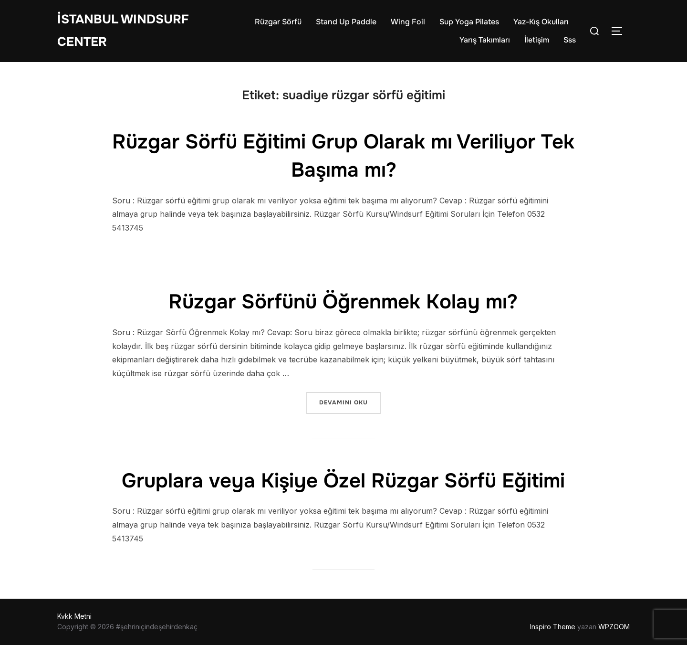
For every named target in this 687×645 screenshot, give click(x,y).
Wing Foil (408, 22)
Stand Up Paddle (346, 22)
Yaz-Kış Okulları (541, 22)
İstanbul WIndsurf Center (123, 30)
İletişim (536, 40)
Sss (569, 40)
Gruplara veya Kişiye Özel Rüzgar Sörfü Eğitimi (343, 481)
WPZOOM (614, 627)
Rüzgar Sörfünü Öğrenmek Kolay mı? (343, 302)
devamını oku (350, 401)
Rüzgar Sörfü (278, 22)
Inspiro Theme (552, 627)
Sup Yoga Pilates (469, 22)
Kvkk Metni (74, 616)
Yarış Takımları (484, 40)
